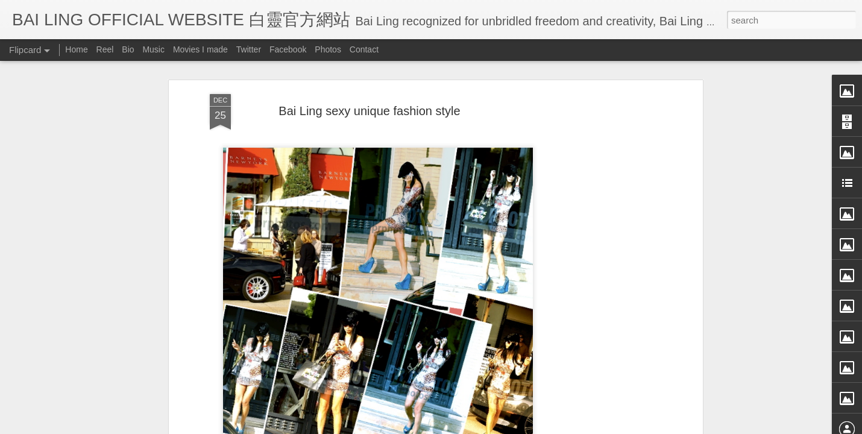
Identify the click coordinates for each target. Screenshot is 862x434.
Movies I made (200, 49)
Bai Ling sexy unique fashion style (369, 71)
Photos (328, 49)
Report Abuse (541, 426)
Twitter (248, 49)
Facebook (287, 49)
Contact (364, 49)
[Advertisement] (595, 245)
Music (153, 49)
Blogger (505, 426)
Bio (128, 49)
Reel (105, 49)
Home (76, 49)
